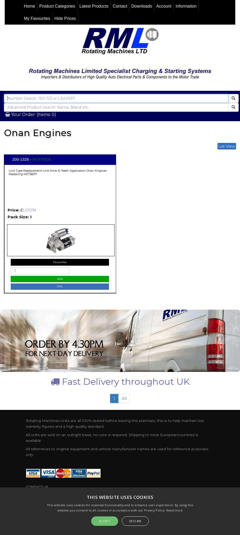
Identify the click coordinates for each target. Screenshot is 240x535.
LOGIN (29, 210)
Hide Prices (65, 18)
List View (226, 146)
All (124, 398)
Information (186, 6)
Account (163, 6)
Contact (120, 6)
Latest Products (93, 6)
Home (29, 6)
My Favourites (37, 18)
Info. (60, 286)
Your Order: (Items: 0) (33, 114)
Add (60, 279)
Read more (174, 510)
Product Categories (57, 6)
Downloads (141, 6)
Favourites (60, 262)
